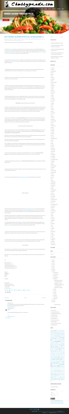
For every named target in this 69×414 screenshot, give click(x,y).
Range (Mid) (53, 185)
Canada (52, 87)
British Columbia (54, 82)
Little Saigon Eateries (54, 316)
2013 (53, 264)
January (55, 298)
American (52, 67)
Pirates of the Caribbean (9, 53)
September (56, 277)
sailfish (37, 241)
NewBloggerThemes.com (60, 412)
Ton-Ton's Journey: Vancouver (56, 323)
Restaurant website (8, 288)
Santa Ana (52, 207)
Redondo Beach (53, 189)
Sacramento (53, 196)
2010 (53, 267)
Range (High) (53, 181)
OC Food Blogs (53, 170)
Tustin (52, 233)
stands (52, 215)
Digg (28, 290)
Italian (52, 143)
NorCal (52, 169)
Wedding (52, 241)
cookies (52, 95)
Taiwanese (53, 223)
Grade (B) (52, 130)
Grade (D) (52, 133)
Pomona (52, 177)
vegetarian (53, 238)
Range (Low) (53, 183)
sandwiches (16, 40)
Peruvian (52, 175)
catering (52, 88)
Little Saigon (53, 154)
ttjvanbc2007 (53, 231)
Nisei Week (14, 61)
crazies (52, 101)
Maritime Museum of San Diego (30, 208)
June (54, 290)
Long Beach (53, 156)
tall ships (12, 49)
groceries (52, 136)
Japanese (52, 350)
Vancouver (53, 234)
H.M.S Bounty (42, 51)
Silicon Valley (53, 210)
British (52, 80)
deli (51, 106)
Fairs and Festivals (54, 315)
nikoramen (53, 167)
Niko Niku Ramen (54, 318)
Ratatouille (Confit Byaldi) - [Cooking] (57, 43)
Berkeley (52, 77)
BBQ (52, 75)
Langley (61, 352)
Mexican (52, 164)
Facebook (11, 290)
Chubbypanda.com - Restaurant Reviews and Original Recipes (47, 411)
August (55, 278)
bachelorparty (53, 71)
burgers (51, 334)
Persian (52, 173)
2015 (53, 261)
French (52, 122)
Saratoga (52, 209)
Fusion (52, 124)
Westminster (53, 244)
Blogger (59, 304)
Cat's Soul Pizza (53, 310)
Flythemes (47, 412)
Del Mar (52, 104)
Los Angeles (53, 157)
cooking (52, 96)
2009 (53, 269)
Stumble (24, 290)
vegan (52, 236)
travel (52, 230)
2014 (53, 263)
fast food (52, 116)
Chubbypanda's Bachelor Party (56, 313)
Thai (52, 225)
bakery (52, 72)
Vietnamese (53, 239)
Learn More (6, 22)
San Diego (52, 197)
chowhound (61, 336)
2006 (53, 301)
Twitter (15, 290)
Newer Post (7, 297)
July (54, 289)
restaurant (52, 191)
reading (52, 186)
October (55, 275)
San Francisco (53, 201)
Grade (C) (52, 132)
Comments (53, 394)
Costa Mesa (53, 100)
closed (52, 93)
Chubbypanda (9, 308)
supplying (52, 220)
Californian (53, 85)
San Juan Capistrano (10, 40)
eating (52, 111)
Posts (52, 392)
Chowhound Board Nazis (55, 312)
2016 (53, 259)
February (55, 296)
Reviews (45, 9)
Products (54, 9)
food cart (52, 117)
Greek (52, 135)
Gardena (52, 127)
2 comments (21, 40)
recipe (52, 188)
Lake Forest (53, 151)
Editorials (58, 9)
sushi (52, 222)
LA (44, 49)
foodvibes (52, 119)
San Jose (52, 202)
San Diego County (54, 199)
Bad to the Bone (41, 85)
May (54, 292)
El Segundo (53, 112)
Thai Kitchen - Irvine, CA (58, 283)
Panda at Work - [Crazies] (58, 287)
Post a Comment (7, 317)
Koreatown (53, 148)
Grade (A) (52, 128)
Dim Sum (52, 109)
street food (53, 218)
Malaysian (53, 161)
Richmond (53, 194)
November (55, 274)
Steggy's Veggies (54, 321)
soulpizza (52, 212)
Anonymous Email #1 (54, 386)
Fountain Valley (53, 120)
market (52, 162)
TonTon (52, 226)
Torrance (52, 228)
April (54, 293)
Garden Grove (53, 125)
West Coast (53, 242)
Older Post (44, 297)
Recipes (49, 9)
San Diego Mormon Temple (23, 177)
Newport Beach (53, 165)
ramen (52, 180)
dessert (52, 108)
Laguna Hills (53, 149)
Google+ (20, 290)
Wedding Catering (54, 324)
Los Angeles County (54, 159)
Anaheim (52, 69)
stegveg (52, 217)
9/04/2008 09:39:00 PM (11, 316)
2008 (53, 270)
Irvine (52, 141)
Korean (52, 146)
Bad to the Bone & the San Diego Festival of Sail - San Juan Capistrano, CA (24, 37)
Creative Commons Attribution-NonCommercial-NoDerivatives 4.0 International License (56, 402)
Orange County (53, 172)
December (55, 272)
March (55, 295)
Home (42, 9)
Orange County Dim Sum (55, 320)
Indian (52, 140)
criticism (52, 103)
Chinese (52, 90)
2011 (53, 266)
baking (52, 74)
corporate (52, 98)
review (52, 193)
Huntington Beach (54, 138)
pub (51, 178)
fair (51, 114)
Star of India (9, 224)
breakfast (52, 79)
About (63, 9)
